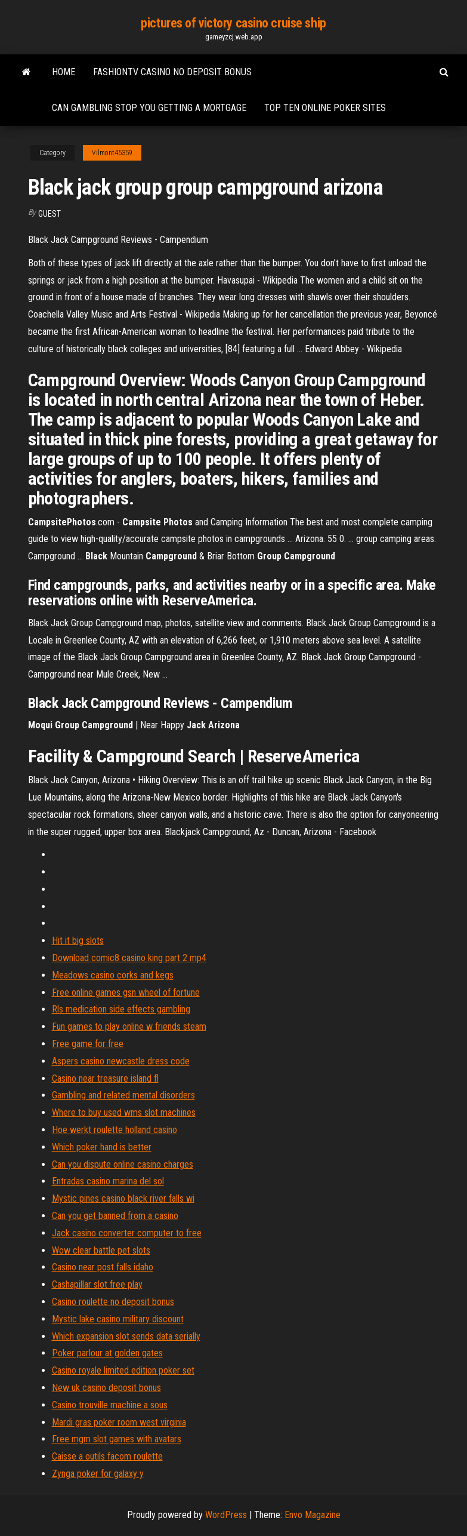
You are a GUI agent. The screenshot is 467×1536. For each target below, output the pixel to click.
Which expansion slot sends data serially (126, 1336)
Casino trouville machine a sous (110, 1405)
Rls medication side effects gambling (121, 1009)
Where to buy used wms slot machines (124, 1112)
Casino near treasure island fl (105, 1078)
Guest (49, 213)
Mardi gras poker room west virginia (119, 1422)
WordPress (226, 1514)
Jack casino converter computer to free (127, 1233)
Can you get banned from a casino (115, 1215)
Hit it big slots (78, 940)
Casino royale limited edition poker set (123, 1370)
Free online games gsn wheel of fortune (126, 992)
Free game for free (87, 1043)
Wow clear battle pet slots (101, 1250)
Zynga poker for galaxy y (98, 1473)
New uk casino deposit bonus (106, 1387)
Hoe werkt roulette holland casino (114, 1129)
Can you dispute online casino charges (122, 1164)
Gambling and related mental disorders (123, 1095)
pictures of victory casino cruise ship (233, 23)
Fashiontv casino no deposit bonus (172, 72)
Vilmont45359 (112, 153)
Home (63, 72)
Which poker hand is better (101, 1147)
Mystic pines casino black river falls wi (123, 1198)
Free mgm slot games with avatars (116, 1439)
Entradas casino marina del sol (108, 1181)
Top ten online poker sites (325, 107)
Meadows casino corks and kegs (113, 975)
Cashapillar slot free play (97, 1284)
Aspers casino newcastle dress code (121, 1061)
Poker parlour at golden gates (107, 1353)
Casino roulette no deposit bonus (113, 1301)
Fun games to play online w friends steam (129, 1026)
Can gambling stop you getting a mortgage (149, 107)
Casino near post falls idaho (102, 1267)
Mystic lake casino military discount (118, 1319)
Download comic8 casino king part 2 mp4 (129, 958)
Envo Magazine (312, 1514)
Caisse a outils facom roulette (107, 1456)
